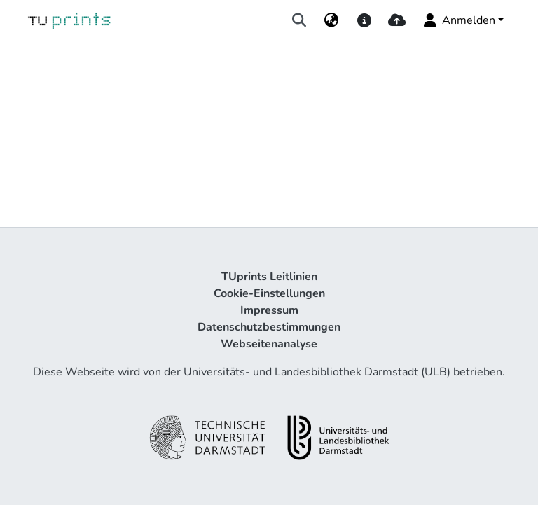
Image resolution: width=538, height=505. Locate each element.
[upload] (397, 20)
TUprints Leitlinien (269, 276)
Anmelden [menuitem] (458, 20)
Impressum (269, 310)
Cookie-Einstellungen (269, 293)
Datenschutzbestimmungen (269, 327)
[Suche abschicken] (299, 20)
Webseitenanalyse (269, 344)
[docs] (364, 20)
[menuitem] (331, 20)
